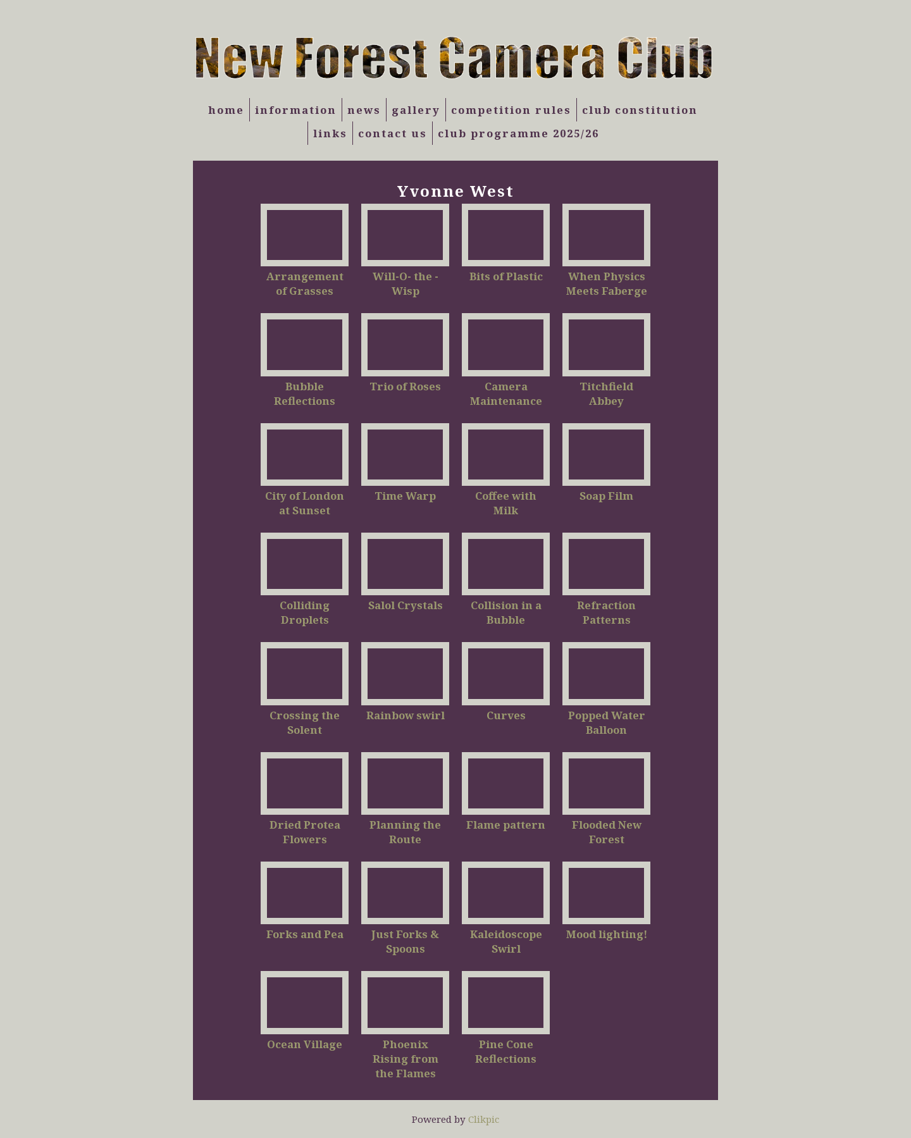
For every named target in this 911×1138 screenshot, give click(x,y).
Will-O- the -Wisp (405, 283)
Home (226, 109)
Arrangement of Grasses (305, 283)
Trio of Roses (405, 386)
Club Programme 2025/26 (518, 133)
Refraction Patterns (606, 612)
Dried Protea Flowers (305, 831)
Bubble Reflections (304, 393)
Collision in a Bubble (506, 612)
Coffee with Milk (505, 502)
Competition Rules (511, 109)
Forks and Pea (305, 934)
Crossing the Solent (305, 722)
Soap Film (606, 495)
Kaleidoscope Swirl (506, 941)
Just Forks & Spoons (405, 941)
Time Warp (405, 495)
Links (330, 133)
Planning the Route (405, 831)
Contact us (392, 133)
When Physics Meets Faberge (606, 283)
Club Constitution (640, 109)
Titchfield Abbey (606, 393)
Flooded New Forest (606, 831)
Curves (506, 715)
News (364, 109)
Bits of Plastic (506, 276)
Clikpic (483, 1119)
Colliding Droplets (305, 612)
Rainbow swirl (405, 715)
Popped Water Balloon (606, 722)
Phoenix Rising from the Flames (405, 1058)
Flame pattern (505, 824)
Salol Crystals (405, 605)
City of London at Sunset (304, 502)
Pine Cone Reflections (505, 1051)
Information (296, 109)
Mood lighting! (606, 934)
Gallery (416, 109)
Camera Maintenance (506, 393)
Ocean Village (304, 1044)
